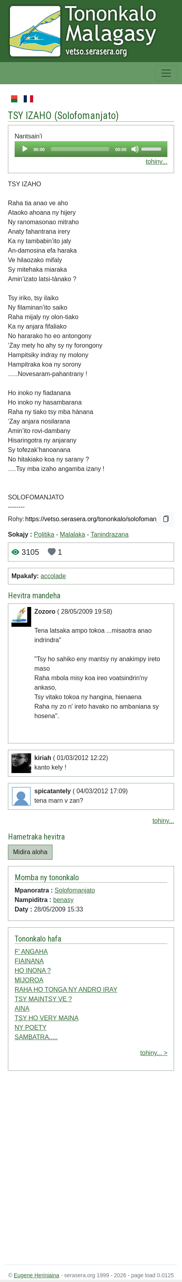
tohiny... (156, 161)
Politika (44, 534)
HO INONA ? (33, 970)
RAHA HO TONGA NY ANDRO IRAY (66, 989)
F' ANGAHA (31, 951)
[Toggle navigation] (166, 73)
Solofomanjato (86, 115)
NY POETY (31, 1027)
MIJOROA (29, 980)
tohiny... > (153, 1052)
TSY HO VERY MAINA (47, 1018)
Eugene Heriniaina (36, 1275)
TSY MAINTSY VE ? (43, 999)
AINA (22, 1008)
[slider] (80, 149)
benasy (63, 899)
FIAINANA (29, 961)
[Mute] (135, 149)
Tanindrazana (110, 534)
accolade (53, 576)
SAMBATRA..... (36, 1037)
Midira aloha (30, 852)
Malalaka (72, 534)
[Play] (25, 149)
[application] (91, 149)
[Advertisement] (82, 1169)
